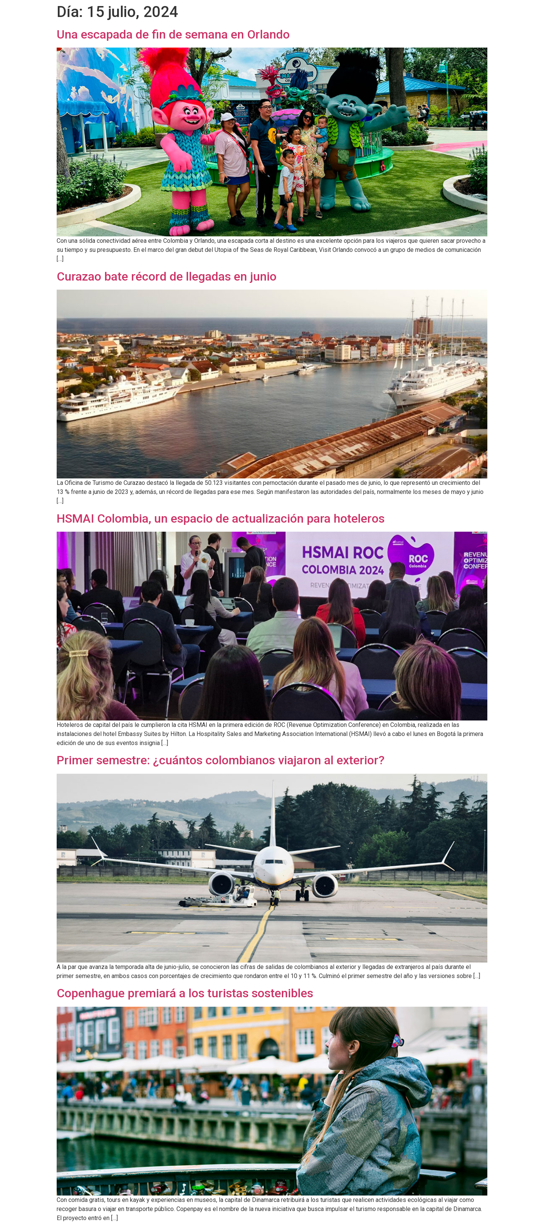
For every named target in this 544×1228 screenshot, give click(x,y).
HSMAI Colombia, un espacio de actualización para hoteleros (221, 518)
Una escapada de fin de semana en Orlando (173, 34)
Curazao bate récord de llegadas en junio (167, 276)
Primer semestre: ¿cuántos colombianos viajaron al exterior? (221, 760)
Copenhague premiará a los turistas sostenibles (185, 993)
